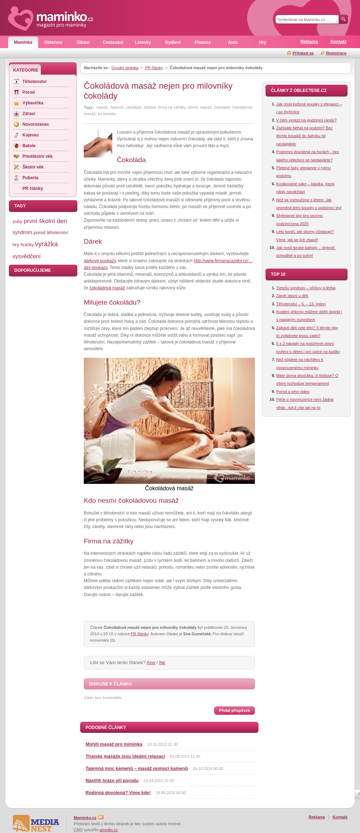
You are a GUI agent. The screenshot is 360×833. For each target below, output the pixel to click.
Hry (262, 42)
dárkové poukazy (100, 260)
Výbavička (32, 102)
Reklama (309, 41)
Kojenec (30, 135)
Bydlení (172, 42)
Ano (150, 662)
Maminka (23, 42)
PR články (154, 68)
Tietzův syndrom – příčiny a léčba (305, 288)
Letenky (143, 42)
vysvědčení (26, 256)
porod (39, 232)
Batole (29, 145)
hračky (27, 244)
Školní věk (32, 167)
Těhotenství (34, 81)
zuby (17, 221)
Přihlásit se (303, 53)
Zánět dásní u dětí (292, 296)
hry (15, 244)
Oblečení (53, 42)
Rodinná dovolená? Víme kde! (118, 792)
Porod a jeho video (292, 391)
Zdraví (83, 42)
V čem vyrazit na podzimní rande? (306, 120)
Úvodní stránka (125, 68)
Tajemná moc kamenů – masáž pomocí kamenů (137, 768)
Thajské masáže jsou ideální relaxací (125, 756)
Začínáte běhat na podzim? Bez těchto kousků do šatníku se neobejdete (304, 136)
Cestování (113, 42)
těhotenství (57, 232)
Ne (162, 662)
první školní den (45, 220)
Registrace (336, 53)
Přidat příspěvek (234, 710)
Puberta (30, 177)
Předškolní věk (37, 156)
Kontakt (338, 41)
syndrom (22, 232)
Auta (233, 42)
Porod (28, 92)
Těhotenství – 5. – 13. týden (301, 304)
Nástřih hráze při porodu (112, 780)
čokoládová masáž (107, 287)
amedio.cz (108, 830)
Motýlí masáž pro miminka (114, 744)
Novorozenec (35, 124)
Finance (203, 42)
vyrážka (46, 244)
